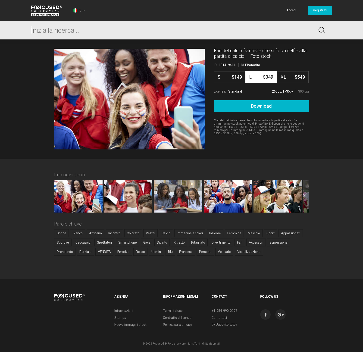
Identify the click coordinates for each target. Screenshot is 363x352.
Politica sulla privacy (177, 324)
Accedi (291, 10)
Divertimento (221, 242)
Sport (270, 233)
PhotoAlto (252, 65)
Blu (170, 252)
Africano (95, 233)
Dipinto (162, 242)
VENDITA (104, 252)
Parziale (85, 252)
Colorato (133, 233)
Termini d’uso (173, 311)
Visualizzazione (248, 252)
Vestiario (224, 252)
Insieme (215, 233)
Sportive (63, 242)
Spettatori (104, 242)
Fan (239, 242)
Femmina (234, 233)
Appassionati (290, 233)
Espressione (279, 242)
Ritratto (179, 242)
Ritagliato (198, 242)
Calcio (166, 233)
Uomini (156, 252)
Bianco (78, 233)
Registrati (320, 10)
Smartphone (127, 242)
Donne (61, 233)
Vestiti (150, 233)
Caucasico (83, 242)
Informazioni (123, 311)
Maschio (254, 233)
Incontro (114, 233)
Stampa (120, 318)
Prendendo (65, 252)
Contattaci (219, 318)
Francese (186, 252)
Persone (205, 252)
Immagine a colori (190, 233)
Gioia (146, 242)
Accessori (256, 242)
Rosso (140, 252)
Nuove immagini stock (130, 324)
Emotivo (123, 252)
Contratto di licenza (177, 318)
